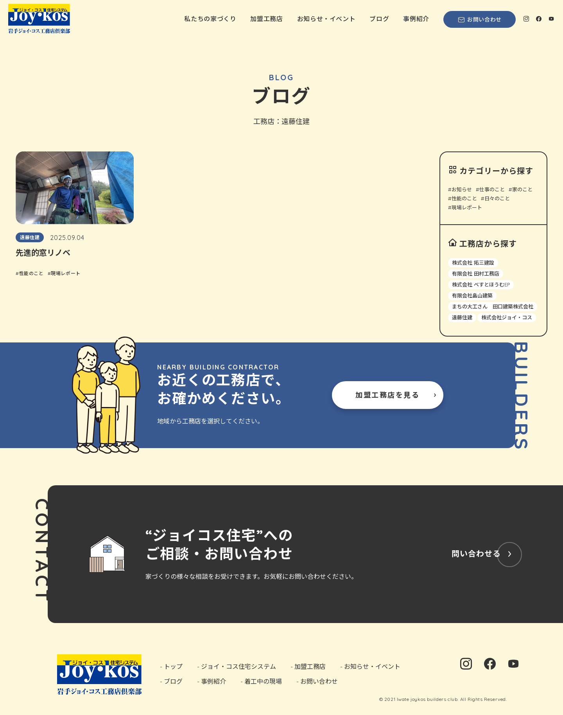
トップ (173, 666)
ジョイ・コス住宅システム (238, 666)
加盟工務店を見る (387, 395)
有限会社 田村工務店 (475, 273)
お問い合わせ (479, 19)
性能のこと (464, 198)
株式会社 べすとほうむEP (481, 284)
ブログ (379, 19)
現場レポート (467, 207)
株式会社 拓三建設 (473, 262)
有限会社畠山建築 (472, 295)
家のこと (522, 189)
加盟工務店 (266, 19)
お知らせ (462, 189)
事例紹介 (416, 19)
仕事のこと (492, 189)
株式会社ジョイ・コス (506, 317)
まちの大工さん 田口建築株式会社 (492, 306)
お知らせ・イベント (326, 19)
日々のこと (497, 198)
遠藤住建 (462, 317)
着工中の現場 (263, 681)
